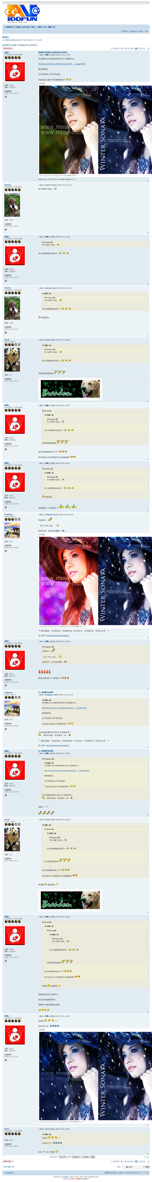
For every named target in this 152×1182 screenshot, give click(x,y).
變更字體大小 (146, 26)
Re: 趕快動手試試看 (45, 692)
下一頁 (145, 1157)
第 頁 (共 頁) (127, 48)
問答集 (124, 31)
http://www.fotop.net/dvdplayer (57, 636)
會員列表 (133, 31)
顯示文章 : (58, 1157)
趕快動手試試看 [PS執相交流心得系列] (19, 45)
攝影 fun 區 (42, 27)
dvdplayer (49, 515)
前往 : (119, 1167)
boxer (47, 1129)
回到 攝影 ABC (9, 1167)
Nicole (47, 340)
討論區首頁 (10, 27)
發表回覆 (8, 48)
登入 (146, 31)
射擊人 (47, 55)
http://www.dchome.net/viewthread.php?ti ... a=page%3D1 (62, 64)
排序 (74, 1157)
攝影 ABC (51, 27)
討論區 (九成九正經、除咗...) (26, 27)
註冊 (141, 31)
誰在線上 (5, 37)
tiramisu (48, 185)
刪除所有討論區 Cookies (114, 1173)
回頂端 (147, 181)
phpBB (65, 1177)
